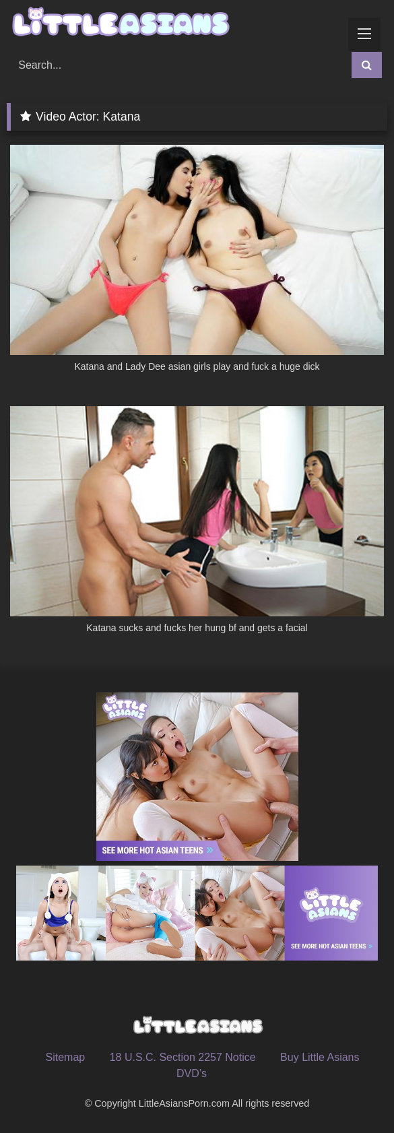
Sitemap (65, 1057)
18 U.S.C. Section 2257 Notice (183, 1057)
